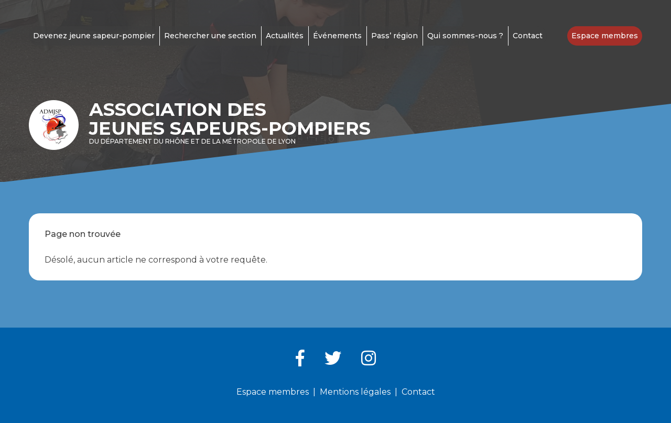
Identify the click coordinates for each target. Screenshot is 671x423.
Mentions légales (355, 392)
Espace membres (604, 35)
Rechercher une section (210, 35)
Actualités (285, 35)
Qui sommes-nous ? (465, 35)
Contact (528, 35)
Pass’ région (394, 35)
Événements (337, 35)
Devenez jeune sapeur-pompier (94, 35)
